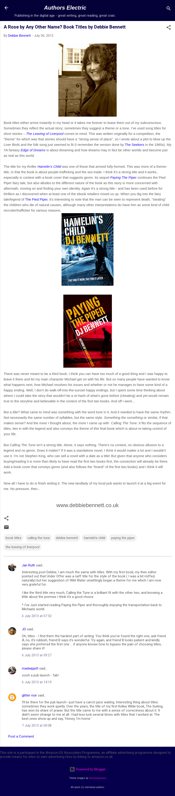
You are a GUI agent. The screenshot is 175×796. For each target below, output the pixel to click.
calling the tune (38, 538)
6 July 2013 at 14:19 (36, 682)
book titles (13, 538)
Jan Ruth (28, 565)
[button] (168, 28)
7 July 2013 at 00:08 (36, 725)
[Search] (168, 9)
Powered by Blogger (87, 769)
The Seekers (134, 145)
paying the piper (123, 538)
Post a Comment (21, 736)
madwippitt (30, 668)
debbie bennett (67, 538)
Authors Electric (65, 8)
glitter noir (29, 695)
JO (24, 629)
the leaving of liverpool (22, 547)
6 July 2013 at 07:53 (36, 616)
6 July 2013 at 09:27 (36, 655)
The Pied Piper (36, 199)
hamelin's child (94, 538)
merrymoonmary (97, 778)
